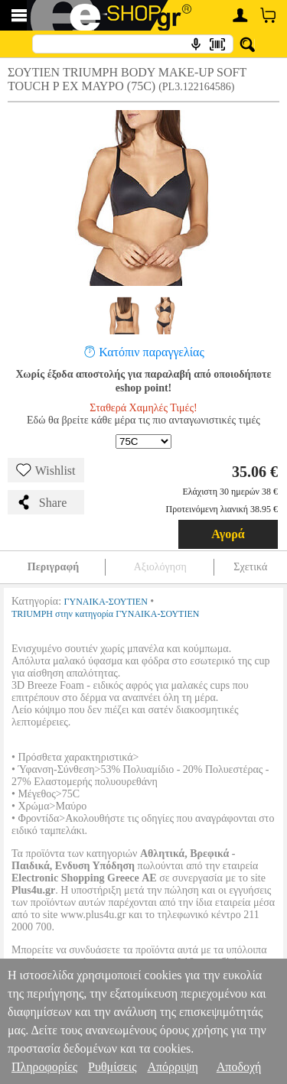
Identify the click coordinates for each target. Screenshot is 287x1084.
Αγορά (228, 533)
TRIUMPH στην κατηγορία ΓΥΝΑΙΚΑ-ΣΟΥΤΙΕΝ (105, 614)
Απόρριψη (172, 1066)
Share (41, 502)
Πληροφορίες (44, 1066)
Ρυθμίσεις (112, 1066)
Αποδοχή (239, 1066)
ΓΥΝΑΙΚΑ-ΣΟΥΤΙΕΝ (106, 601)
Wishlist (46, 470)
